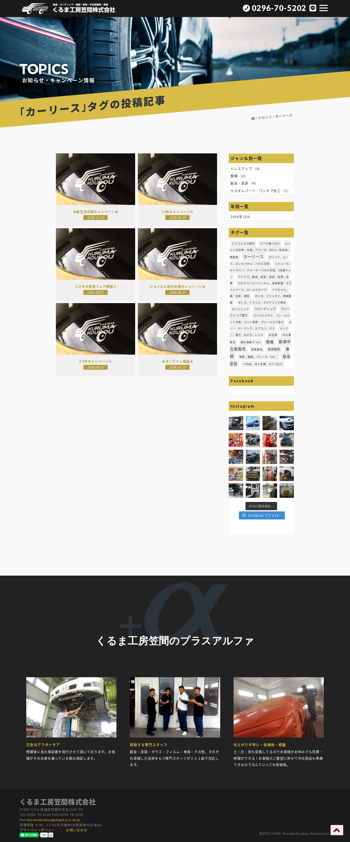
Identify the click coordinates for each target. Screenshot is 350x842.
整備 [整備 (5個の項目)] (269, 342)
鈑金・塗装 (244, 183)
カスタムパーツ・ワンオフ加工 (260, 191)
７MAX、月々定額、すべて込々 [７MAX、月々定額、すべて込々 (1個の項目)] (263, 364)
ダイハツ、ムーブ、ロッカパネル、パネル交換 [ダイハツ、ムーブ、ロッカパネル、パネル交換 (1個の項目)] (259, 260)
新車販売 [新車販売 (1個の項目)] (257, 349)
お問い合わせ (76, 830)
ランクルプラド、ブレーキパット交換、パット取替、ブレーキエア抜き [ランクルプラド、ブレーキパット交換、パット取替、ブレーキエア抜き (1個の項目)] (260, 319)
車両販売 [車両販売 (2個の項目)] (274, 349)
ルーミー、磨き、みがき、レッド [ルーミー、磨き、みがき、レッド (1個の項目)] (259, 331)
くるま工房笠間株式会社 (57, 802)
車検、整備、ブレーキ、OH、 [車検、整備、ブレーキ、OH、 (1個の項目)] (258, 356)
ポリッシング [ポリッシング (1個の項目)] (240, 309)
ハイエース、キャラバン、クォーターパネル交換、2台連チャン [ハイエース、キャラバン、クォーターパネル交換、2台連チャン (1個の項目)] (261, 270)
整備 (239, 176)
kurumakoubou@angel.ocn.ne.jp (53, 820)
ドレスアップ (246, 169)
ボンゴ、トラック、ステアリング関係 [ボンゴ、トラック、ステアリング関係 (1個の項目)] (262, 302)
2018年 (236, 217)
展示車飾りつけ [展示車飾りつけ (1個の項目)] (251, 342)
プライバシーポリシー (37, 830)
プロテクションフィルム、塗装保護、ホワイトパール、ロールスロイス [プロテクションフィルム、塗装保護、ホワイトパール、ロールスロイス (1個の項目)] (261, 286)
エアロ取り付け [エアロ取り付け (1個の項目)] (270, 243)
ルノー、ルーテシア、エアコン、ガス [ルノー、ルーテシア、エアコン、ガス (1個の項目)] (261, 325)
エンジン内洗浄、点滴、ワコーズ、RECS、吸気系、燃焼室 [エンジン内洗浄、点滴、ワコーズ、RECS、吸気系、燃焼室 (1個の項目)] (260, 250)
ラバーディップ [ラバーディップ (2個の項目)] (265, 309)
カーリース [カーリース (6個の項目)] (254, 256)
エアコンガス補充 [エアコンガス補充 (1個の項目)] (243, 243)
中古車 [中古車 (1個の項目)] (273, 334)
